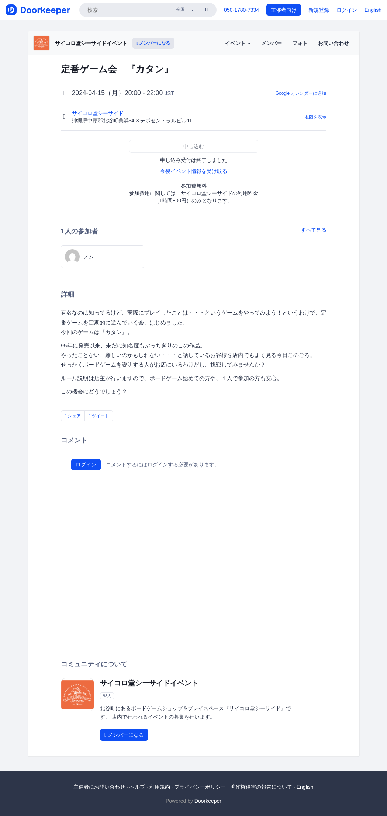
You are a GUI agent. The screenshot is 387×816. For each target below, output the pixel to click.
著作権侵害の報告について (261, 787)
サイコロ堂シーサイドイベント (91, 43)
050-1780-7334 (241, 10)
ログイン (346, 10)
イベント (238, 43)
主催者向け (284, 10)
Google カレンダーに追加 (301, 93)
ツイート (99, 416)
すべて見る (313, 230)
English (372, 10)
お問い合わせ (333, 43)
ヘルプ (137, 787)
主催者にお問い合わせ (99, 787)
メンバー (271, 43)
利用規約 (159, 787)
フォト (300, 43)
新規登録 (318, 10)
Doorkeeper (207, 801)
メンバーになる (153, 43)
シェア (73, 416)
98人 (107, 696)
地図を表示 (315, 116)
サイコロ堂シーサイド (98, 113)
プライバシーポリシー (200, 787)
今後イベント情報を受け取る (193, 171)
